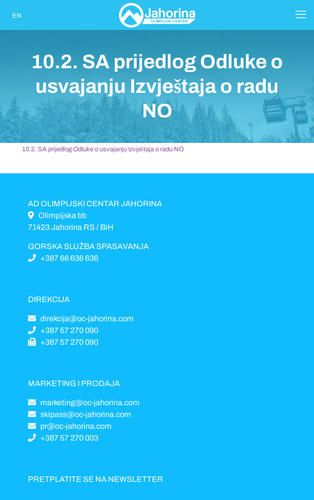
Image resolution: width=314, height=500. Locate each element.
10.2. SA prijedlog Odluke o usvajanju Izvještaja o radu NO (103, 149)
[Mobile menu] (300, 14)
